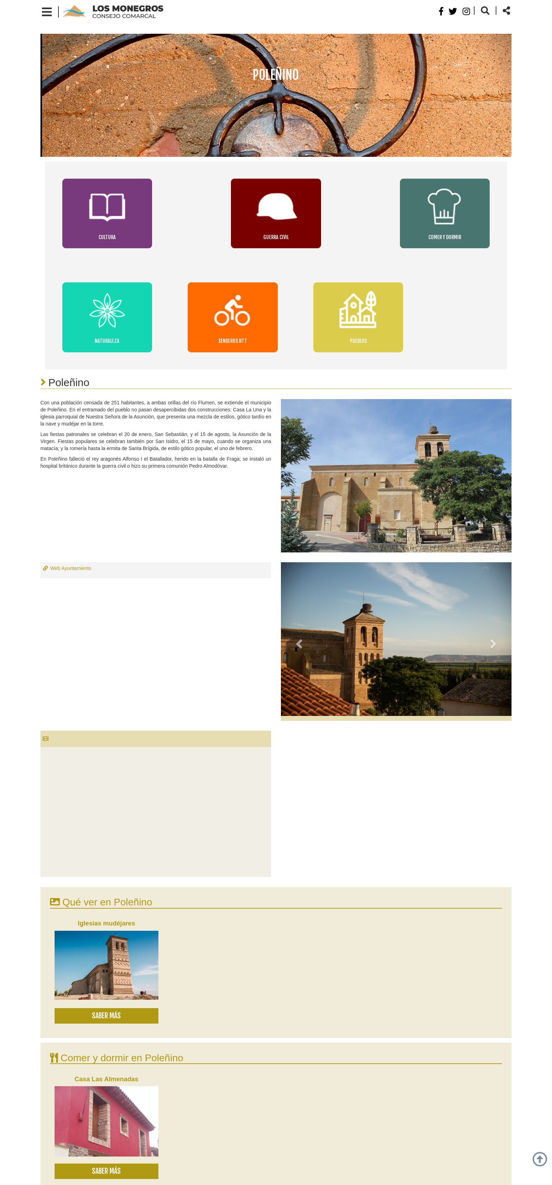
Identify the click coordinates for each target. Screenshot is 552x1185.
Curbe (133, 1100)
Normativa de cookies (244, 1174)
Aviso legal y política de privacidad (169, 1174)
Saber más (106, 880)
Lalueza (81, 1100)
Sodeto (108, 1100)
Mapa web (324, 1174)
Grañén (54, 1100)
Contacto (290, 1174)
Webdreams (407, 1174)
